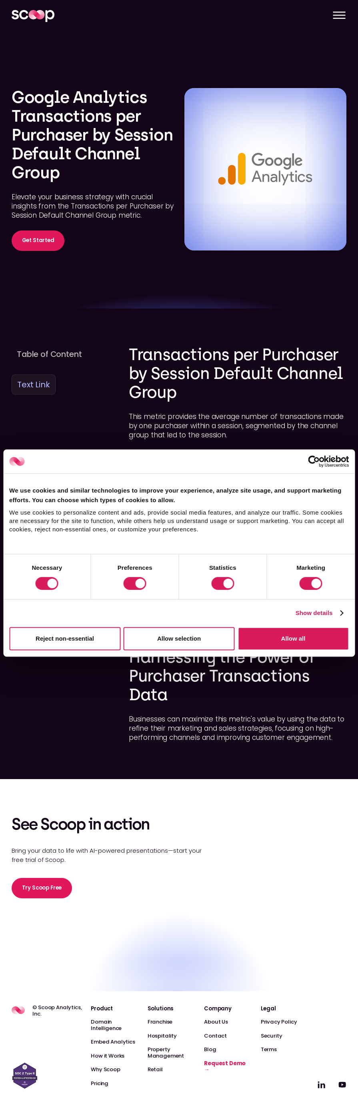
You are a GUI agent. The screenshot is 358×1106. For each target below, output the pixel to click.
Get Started (38, 240)
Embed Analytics (113, 1042)
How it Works (107, 1056)
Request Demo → (225, 1067)
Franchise (160, 1022)
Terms (269, 1049)
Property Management (166, 1053)
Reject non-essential (65, 638)
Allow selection (179, 638)
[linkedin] (321, 1084)
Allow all (293, 638)
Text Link (33, 384)
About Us (216, 1022)
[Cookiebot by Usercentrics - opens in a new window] (314, 461)
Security (271, 1036)
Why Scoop (105, 1069)
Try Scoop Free (42, 888)
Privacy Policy (279, 1022)
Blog (210, 1049)
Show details (314, 612)
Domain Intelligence (106, 1025)
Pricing (99, 1083)
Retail (155, 1069)
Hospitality (162, 1036)
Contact (215, 1036)
